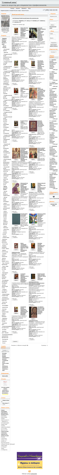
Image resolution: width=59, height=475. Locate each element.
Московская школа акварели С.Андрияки (6, 78)
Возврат (4, 356)
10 (23, 24)
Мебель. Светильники (5, 251)
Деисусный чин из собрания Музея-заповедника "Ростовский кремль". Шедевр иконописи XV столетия (25, 187)
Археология (5, 307)
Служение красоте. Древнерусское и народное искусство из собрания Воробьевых (25, 277)
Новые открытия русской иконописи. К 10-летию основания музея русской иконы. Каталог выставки (42, 187)
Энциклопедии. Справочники (5, 295)
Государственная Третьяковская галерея (6, 68)
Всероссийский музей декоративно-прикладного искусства (6, 162)
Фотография (5, 305)
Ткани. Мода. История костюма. (5, 268)
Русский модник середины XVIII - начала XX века (5, 29)
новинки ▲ (42, 20)
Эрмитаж (6, 52)
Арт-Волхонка (15, 18)
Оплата (4, 354)
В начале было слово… (24, 121)
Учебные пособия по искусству (4, 291)
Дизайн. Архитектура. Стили (5, 286)
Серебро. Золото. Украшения (4, 255)
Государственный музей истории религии (6, 119)
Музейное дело (4, 323)
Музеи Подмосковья (6, 204)
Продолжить (53, 42)
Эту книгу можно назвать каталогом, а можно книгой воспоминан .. (5, 390)
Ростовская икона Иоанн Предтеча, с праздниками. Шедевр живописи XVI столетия (41, 64)
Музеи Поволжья (5, 227)
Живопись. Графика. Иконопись (4, 241)
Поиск (51, 19)
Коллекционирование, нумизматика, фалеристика (5, 336)
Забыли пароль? (54, 46)
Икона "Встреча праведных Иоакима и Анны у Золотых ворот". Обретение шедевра (24, 31)
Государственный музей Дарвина (6, 114)
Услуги (3, 343)
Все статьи (5, 403)
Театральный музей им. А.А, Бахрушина (6, 146)
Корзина (53, 13)
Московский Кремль (6, 50)
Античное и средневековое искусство (5, 299)
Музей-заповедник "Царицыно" (6, 156)
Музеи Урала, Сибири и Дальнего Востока (5, 221)
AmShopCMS (34, 473)
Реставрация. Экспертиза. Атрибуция (5, 282)
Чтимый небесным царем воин (25, 89)
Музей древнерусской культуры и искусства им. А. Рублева (6, 90)
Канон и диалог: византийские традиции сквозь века (41, 149)
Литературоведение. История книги (5, 327)
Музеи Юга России (6, 230)
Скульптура (5, 244)
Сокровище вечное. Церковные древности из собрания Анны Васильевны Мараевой (24, 310)
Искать (52, 24)
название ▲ (22, 20)
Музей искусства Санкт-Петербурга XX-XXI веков (6, 181)
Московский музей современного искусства (6, 169)
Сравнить (15, 341)
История (4, 329)
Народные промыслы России (4, 320)
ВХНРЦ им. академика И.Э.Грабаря (6, 83)
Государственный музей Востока (6, 97)
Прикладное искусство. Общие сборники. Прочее (5, 275)
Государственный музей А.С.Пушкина (6, 109)
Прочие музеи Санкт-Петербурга (6, 199)
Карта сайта (5, 375)
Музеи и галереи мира (6, 237)
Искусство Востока (4, 303)
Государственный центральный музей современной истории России (6, 139)
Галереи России (5, 233)
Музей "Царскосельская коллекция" (6, 174)
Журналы (4, 341)
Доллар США (54, 204)
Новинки (3, 13)
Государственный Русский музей (6, 63)
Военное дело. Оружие (5, 332)
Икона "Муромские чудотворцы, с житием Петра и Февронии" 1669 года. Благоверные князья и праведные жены (53, 164)
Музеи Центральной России (6, 208)
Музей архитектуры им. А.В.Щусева (6, 131)
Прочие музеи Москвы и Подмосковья (6, 193)
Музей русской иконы (24, 18)
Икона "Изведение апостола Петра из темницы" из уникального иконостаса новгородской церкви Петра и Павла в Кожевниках (41, 93)
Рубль (53, 205)
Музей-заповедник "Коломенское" (6, 151)
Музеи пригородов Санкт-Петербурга (6, 125)
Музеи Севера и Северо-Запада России (5, 214)
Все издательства (34, 18)
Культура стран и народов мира (5, 310)
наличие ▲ (17, 22)
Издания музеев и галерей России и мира (11, 10)
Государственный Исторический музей (6, 73)
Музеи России (25, 10)
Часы (3, 270)
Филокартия (5, 339)
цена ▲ (28, 20)
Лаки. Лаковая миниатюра (5, 263)
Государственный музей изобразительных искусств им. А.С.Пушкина (6, 57)
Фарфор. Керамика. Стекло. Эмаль (5, 247)
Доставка (4, 353)
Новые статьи (5, 400)
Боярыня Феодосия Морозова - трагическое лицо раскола (41, 123)
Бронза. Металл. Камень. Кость (5, 260)
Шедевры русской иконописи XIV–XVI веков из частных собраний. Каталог (41, 247)
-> (2, 404)
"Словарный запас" (9, 2)
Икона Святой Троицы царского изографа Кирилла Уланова (25, 63)
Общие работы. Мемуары (4, 315)
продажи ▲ (35, 20)
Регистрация (53, 44)
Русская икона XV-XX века (24, 214)
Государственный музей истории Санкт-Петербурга (6, 103)
